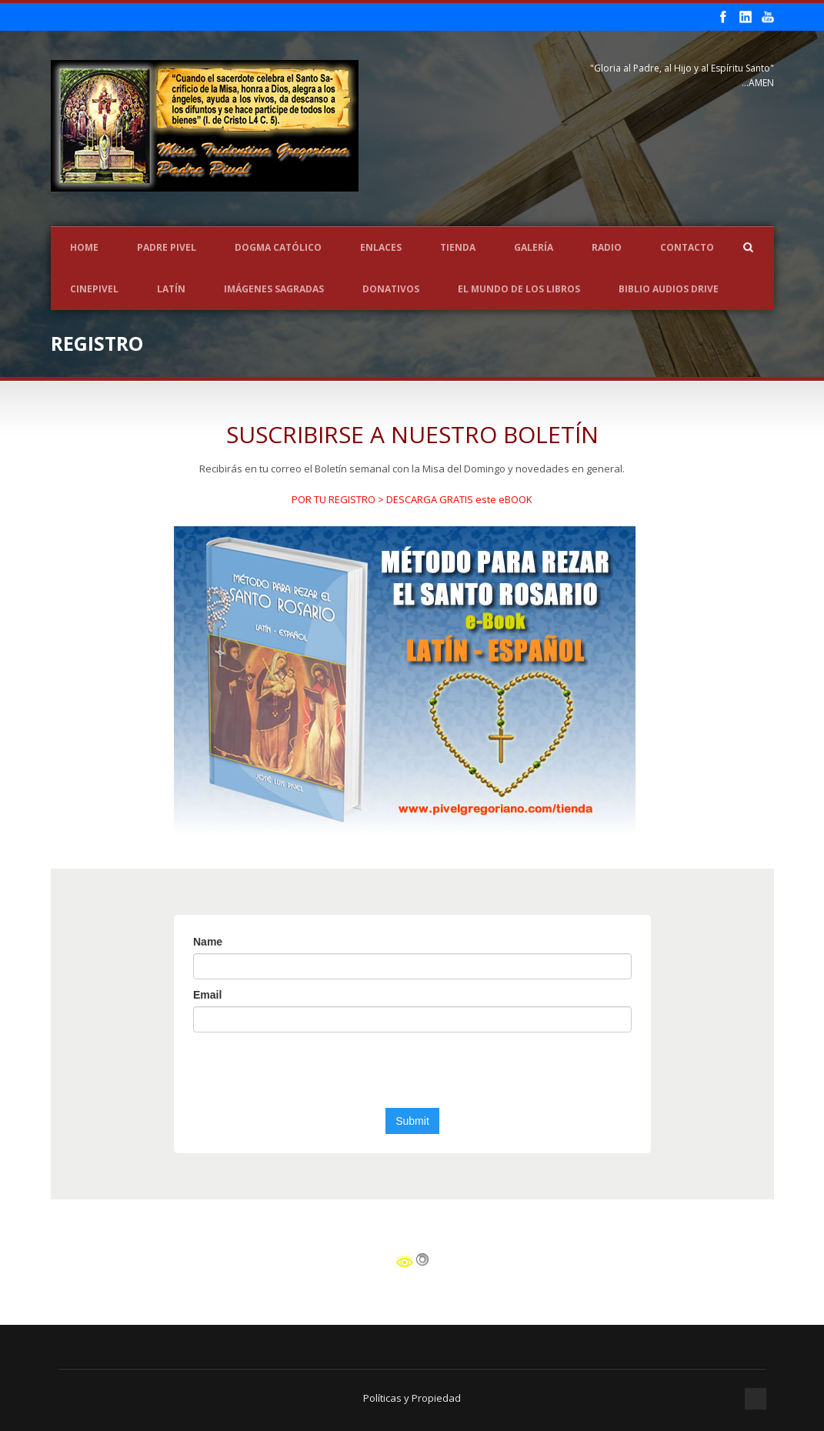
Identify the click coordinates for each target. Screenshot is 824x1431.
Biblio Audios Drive (669, 288)
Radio (607, 247)
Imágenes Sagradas (274, 288)
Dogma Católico (278, 247)
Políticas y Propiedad (412, 1398)
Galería (533, 247)
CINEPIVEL (94, 288)
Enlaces (381, 247)
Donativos (390, 288)
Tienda (457, 247)
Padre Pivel (166, 247)
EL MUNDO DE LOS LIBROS (519, 288)
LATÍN (171, 288)
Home (84, 247)
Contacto (687, 247)
